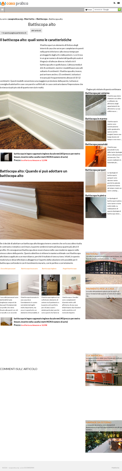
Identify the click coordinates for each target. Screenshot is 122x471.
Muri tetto (29, 19)
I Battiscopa (42, 19)
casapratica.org (15, 19)
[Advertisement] (27, 16)
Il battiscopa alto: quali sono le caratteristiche (35, 40)
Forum (89, 10)
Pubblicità (115, 468)
